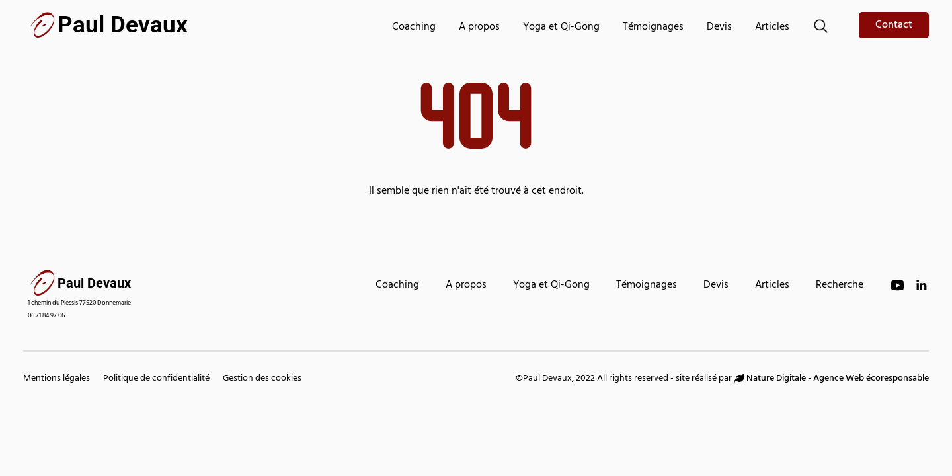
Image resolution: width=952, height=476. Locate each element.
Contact (893, 26)
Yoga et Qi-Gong (561, 28)
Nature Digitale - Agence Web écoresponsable (831, 379)
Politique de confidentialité (156, 379)
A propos (479, 28)
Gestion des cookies (262, 379)
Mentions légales (56, 379)
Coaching (414, 28)
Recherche (839, 286)
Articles (772, 28)
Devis (719, 28)
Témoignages (653, 28)
